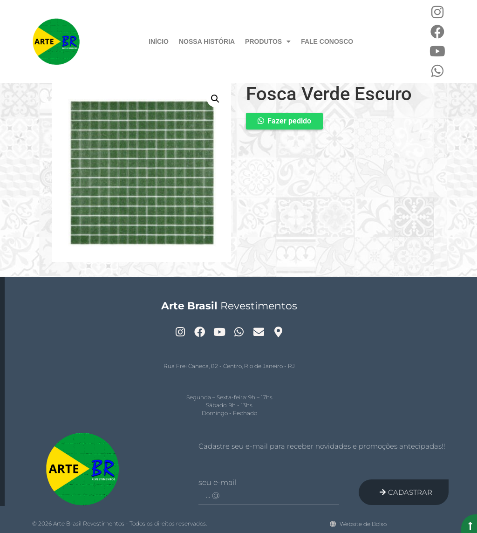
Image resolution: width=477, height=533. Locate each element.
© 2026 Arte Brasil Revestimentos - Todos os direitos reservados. (119, 523)
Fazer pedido (289, 120)
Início (159, 41)
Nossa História (207, 41)
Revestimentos (229, 306)
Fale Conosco (327, 41)
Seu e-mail (217, 482)
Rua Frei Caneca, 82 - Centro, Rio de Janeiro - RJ (229, 365)
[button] (215, 98)
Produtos (268, 41)
